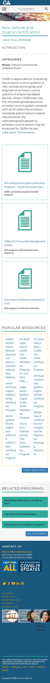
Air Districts (8, 603)
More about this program (18, 132)
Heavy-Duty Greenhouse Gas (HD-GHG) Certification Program (25, 439)
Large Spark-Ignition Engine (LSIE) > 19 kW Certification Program (25, 402)
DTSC (32, 667)
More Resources (34, 470)
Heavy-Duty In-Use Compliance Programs (24, 524)
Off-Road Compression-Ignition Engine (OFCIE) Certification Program (39, 391)
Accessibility (8, 593)
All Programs (36, 533)
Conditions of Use (11, 600)
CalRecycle (15, 667)
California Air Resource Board (25, 8)
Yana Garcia (27, 620)
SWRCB (5, 670)
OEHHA (41, 667)
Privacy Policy (9, 596)
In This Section (13, 47)
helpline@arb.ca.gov (24, 552)
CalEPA (5, 667)
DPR (25, 667)
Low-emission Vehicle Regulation (20, 514)
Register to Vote (10, 607)
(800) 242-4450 (8, 552)
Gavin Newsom (12, 618)
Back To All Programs (17, 40)
